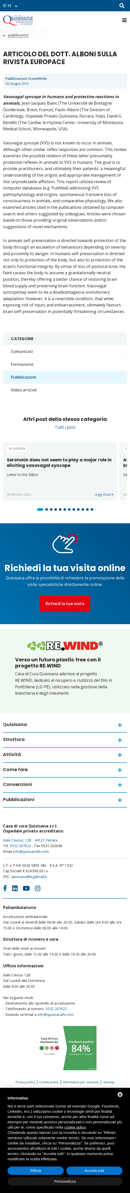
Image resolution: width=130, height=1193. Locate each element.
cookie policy (75, 1127)
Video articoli (24, 390)
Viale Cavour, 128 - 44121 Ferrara (30, 840)
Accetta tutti (94, 1170)
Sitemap (109, 1082)
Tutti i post (65, 427)
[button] (40, 509)
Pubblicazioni (18, 35)
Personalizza (65, 1181)
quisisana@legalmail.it (29, 876)
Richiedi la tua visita (65, 603)
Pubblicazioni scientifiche (26, 78)
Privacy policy (25, 1082)
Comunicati (22, 351)
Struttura (14, 739)
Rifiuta (35, 1170)
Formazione (22, 364)
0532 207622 (20, 845)
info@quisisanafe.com (31, 851)
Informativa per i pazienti (81, 1082)
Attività (12, 754)
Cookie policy (49, 1082)
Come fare (15, 769)
